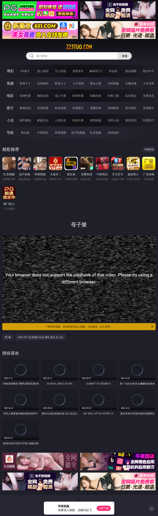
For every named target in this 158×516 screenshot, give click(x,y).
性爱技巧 (148, 120)
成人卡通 (60, 96)
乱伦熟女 (131, 96)
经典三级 (113, 96)
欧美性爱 (78, 96)
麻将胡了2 (95, 71)
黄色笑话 (131, 120)
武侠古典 (78, 120)
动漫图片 (78, 108)
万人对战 (60, 71)
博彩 (10, 71)
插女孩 (25, 132)
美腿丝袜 (95, 108)
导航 (10, 132)
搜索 (125, 56)
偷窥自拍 (25, 108)
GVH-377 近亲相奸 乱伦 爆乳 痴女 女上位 (40, 337)
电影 (10, 95)
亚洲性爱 (25, 96)
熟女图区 (131, 108)
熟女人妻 (95, 83)
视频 (10, 83)
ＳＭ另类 (148, 83)
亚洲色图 (42, 108)
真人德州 (42, 71)
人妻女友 (60, 120)
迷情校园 (95, 120)
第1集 (8, 337)
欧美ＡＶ (60, 83)
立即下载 (104, 508)
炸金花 (113, 71)
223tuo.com (79, 46)
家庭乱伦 (42, 120)
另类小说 (113, 120)
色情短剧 (113, 132)
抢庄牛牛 (148, 71)
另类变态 (148, 96)
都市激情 (25, 120)
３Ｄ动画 (78, 83)
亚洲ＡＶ (25, 83)
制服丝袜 (95, 96)
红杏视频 (95, 132)
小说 (10, 120)
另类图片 (148, 108)
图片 (10, 107)
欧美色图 (60, 108)
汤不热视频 (78, 132)
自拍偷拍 (42, 83)
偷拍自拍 (42, 96)
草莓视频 (60, 132)
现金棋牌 (131, 71)
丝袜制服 (113, 83)
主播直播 (131, 83)
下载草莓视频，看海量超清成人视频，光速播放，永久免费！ (100, 327)
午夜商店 (42, 132)
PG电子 (25, 71)
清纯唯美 (113, 108)
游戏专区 (78, 71)
